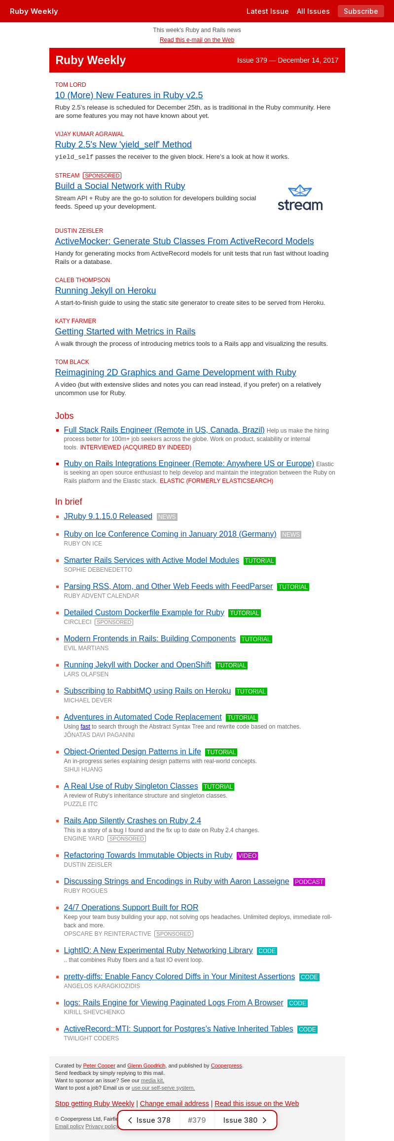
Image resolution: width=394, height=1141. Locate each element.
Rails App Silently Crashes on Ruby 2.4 (132, 820)
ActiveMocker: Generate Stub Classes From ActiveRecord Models (184, 241)
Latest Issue (268, 11)
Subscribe (361, 11)
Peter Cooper (99, 1065)
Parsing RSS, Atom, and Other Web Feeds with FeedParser (168, 586)
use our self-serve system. (163, 1087)
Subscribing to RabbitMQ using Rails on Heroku (147, 690)
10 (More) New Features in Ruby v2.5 (129, 95)
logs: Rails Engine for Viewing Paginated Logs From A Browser (174, 1002)
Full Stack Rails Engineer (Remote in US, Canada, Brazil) (164, 429)
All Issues (313, 11)
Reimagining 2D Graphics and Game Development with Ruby (175, 372)
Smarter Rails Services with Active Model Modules (152, 559)
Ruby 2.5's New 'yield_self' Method (123, 144)
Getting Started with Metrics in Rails (125, 331)
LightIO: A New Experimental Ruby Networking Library (158, 950)
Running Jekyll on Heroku (105, 290)
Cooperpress (226, 1065)
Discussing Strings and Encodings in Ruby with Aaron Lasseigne (176, 881)
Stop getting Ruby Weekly (95, 1103)
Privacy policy (101, 1126)
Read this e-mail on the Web (197, 40)
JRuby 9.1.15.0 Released (108, 516)
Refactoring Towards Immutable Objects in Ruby (148, 854)
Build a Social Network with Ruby (120, 185)
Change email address (174, 1103)
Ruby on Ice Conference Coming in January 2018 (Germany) (170, 533)
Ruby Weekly (34, 11)
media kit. (152, 1080)
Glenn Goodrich (146, 1065)
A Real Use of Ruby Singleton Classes (131, 785)
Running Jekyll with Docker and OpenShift (138, 664)
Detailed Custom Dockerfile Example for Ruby (144, 612)
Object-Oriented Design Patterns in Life (132, 751)
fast (85, 726)
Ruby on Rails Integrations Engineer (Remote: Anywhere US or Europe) (189, 463)
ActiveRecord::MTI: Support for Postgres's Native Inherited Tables (178, 1028)
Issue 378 (149, 1120)
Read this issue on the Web (257, 1103)
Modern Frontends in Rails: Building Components (150, 638)
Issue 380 (245, 1120)
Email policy (69, 1126)
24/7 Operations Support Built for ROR (131, 907)
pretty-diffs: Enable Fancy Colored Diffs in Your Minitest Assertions (179, 976)
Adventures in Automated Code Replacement (143, 716)
